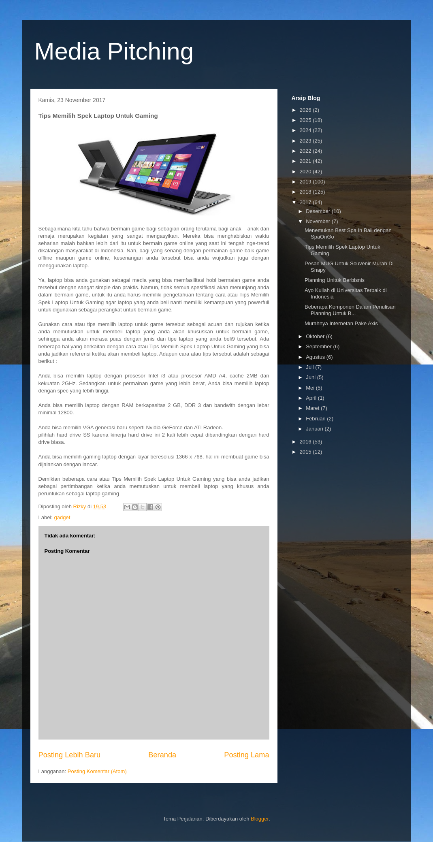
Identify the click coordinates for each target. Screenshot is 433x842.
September (319, 346)
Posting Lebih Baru (69, 755)
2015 (306, 452)
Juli (310, 367)
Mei (311, 388)
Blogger (260, 819)
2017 (306, 202)
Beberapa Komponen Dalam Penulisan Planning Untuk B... (350, 310)
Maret (313, 408)
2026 (306, 110)
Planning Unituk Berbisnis (335, 280)
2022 (306, 151)
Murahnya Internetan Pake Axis (341, 323)
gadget (62, 517)
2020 (306, 171)
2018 (306, 192)
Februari (316, 419)
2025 (306, 120)
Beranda (162, 755)
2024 (306, 130)
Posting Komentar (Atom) (97, 771)
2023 (306, 141)
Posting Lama (246, 755)
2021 (306, 161)
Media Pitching (114, 51)
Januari (315, 429)
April (312, 398)
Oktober (316, 336)
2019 (306, 182)
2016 (306, 442)
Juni (311, 377)
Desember (319, 211)
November (319, 221)
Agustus (316, 357)
